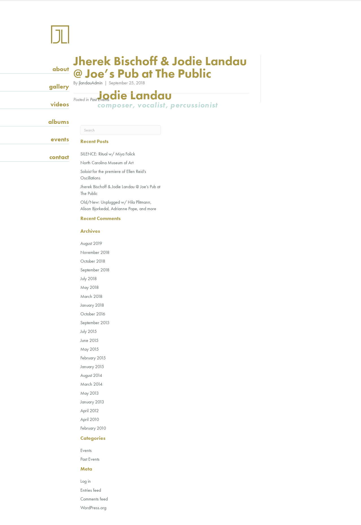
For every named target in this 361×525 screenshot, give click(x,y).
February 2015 (93, 358)
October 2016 (92, 314)
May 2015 (89, 349)
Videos (59, 104)
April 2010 (89, 419)
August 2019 (91, 243)
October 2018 (92, 261)
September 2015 (94, 323)
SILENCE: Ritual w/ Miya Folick (107, 154)
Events (60, 139)
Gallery (59, 86)
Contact (59, 157)
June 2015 (89, 340)
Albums (58, 122)
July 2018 (88, 279)
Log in (85, 481)
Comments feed (94, 499)
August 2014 (91, 375)
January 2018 (92, 305)
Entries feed (90, 490)
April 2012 (89, 411)
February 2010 (93, 428)
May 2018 (89, 287)
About (60, 69)
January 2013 (92, 402)
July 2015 (88, 331)
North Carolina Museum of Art (106, 163)
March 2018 (91, 296)
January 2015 (92, 367)
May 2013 (89, 393)
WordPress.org (93, 508)
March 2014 (91, 384)
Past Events (99, 99)
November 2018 (94, 252)
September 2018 (94, 270)
